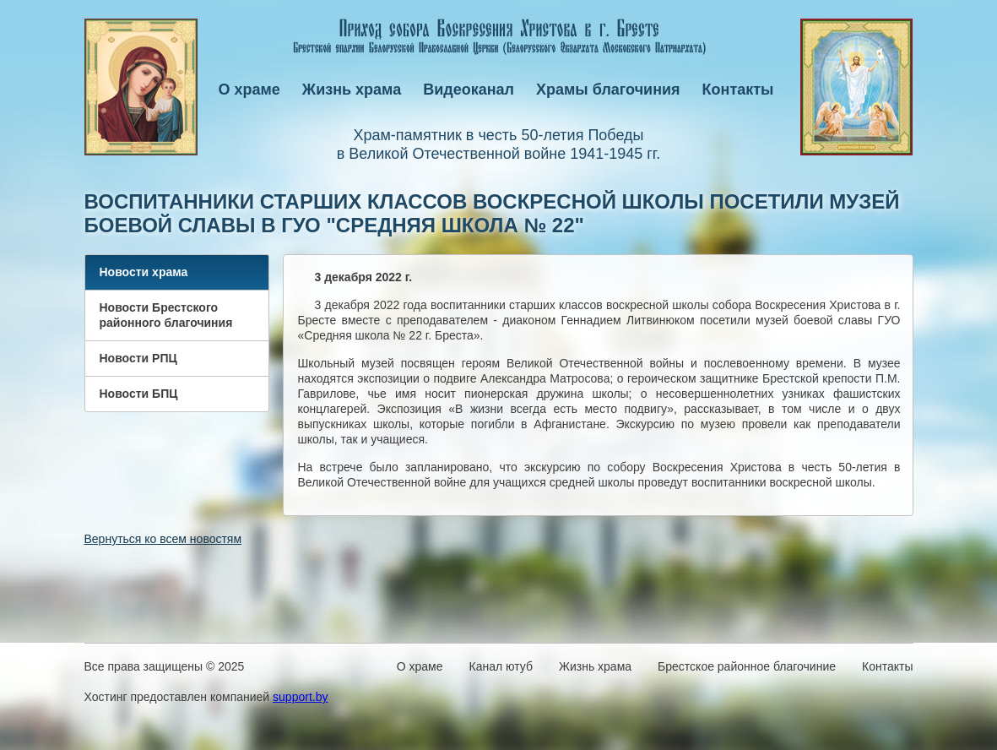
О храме (249, 89)
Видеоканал (468, 89)
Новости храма (144, 272)
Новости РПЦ (138, 358)
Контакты (738, 89)
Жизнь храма (351, 89)
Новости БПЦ (139, 393)
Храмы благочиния (608, 89)
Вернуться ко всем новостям (163, 539)
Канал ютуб (501, 666)
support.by (300, 697)
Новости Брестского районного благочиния (166, 315)
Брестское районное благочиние (747, 666)
